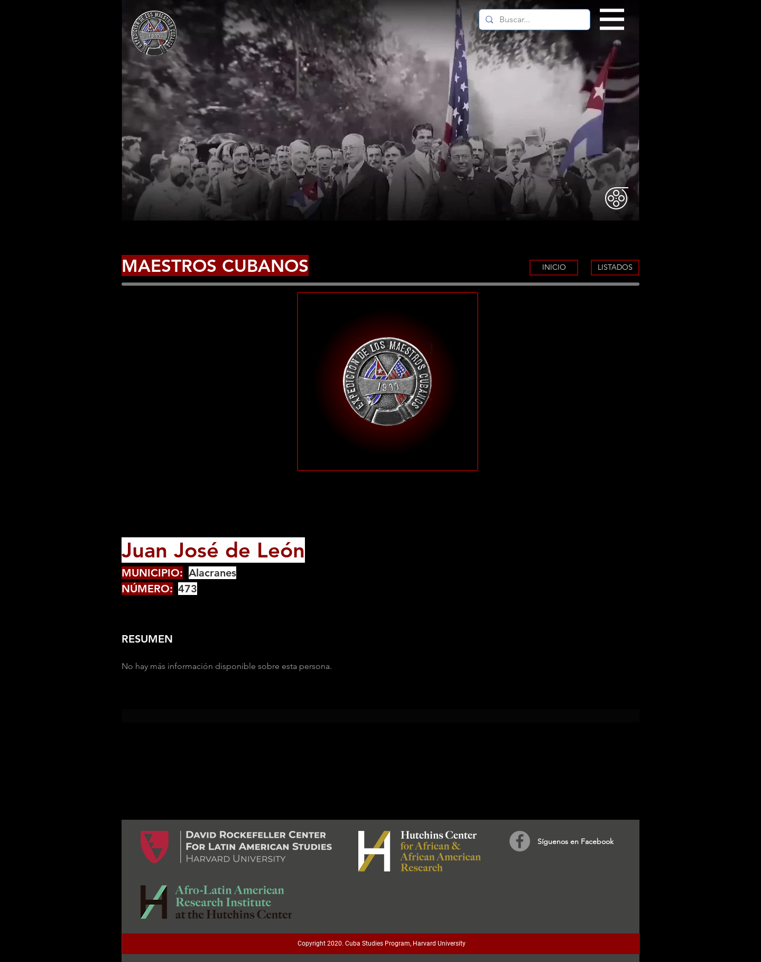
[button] (612, 19)
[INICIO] (554, 268)
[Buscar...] (533, 20)
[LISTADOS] (615, 268)
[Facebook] (519, 841)
